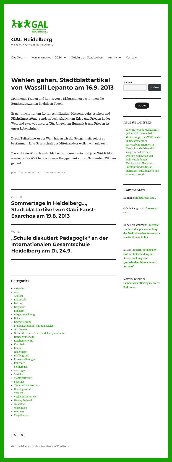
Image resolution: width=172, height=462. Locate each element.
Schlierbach (21, 366)
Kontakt (131, 57)
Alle (16, 292)
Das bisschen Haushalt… (140, 163)
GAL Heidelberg (31, 39)
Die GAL (16, 57)
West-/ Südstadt (23, 400)
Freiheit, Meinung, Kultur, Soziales (33, 325)
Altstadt (18, 295)
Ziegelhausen (21, 415)
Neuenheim (20, 351)
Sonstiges (19, 370)
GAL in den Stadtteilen (87, 57)
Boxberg (19, 310)
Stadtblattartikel (55, 172)
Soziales (18, 374)
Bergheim (19, 307)
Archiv (112, 57)
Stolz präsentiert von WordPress (50, 446)
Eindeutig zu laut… (145, 197)
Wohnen (19, 411)
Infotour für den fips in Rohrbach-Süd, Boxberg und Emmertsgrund (142, 171)
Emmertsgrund (23, 322)
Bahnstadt (20, 299)
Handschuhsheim (24, 337)
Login (142, 105)
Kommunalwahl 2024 (46, 57)
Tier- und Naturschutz (27, 385)
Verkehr (18, 392)
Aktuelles (19, 288)
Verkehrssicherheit (25, 396)
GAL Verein (20, 329)
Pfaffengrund (21, 355)
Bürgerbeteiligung (24, 314)
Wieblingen (20, 407)
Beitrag (18, 303)
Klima (17, 348)
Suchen (127, 82)
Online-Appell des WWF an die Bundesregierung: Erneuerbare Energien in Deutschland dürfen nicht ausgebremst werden (143, 145)
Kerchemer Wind (23, 340)
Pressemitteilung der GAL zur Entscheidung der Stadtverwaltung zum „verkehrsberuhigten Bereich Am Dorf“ (140, 258)
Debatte (18, 318)
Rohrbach (19, 363)
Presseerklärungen (25, 359)
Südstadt (19, 381)
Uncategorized (22, 389)
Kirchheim (20, 344)
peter (14, 172)
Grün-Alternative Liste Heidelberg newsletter (40, 333)
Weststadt (19, 404)
